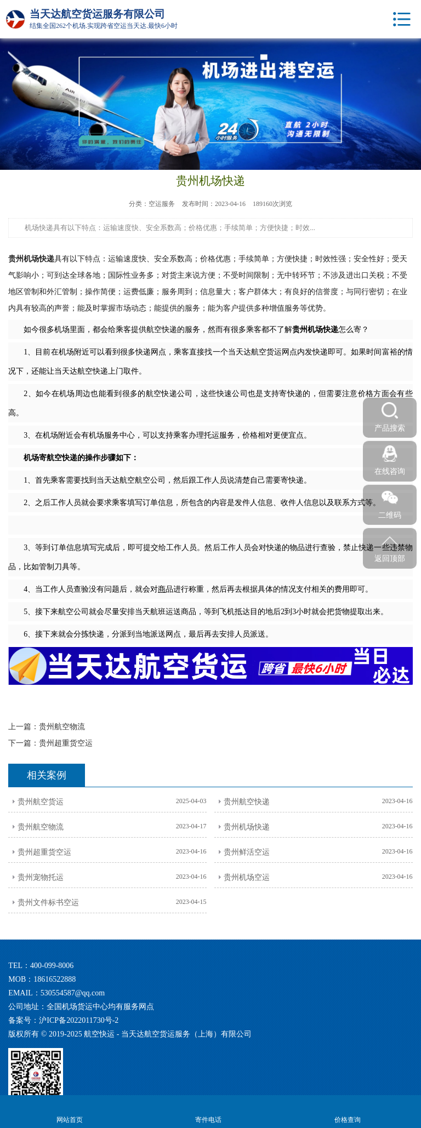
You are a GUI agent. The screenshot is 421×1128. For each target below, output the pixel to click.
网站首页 (69, 1111)
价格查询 (347, 1111)
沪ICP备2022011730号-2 (78, 1020)
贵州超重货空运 (66, 743)
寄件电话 (208, 1111)
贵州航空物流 (62, 727)
